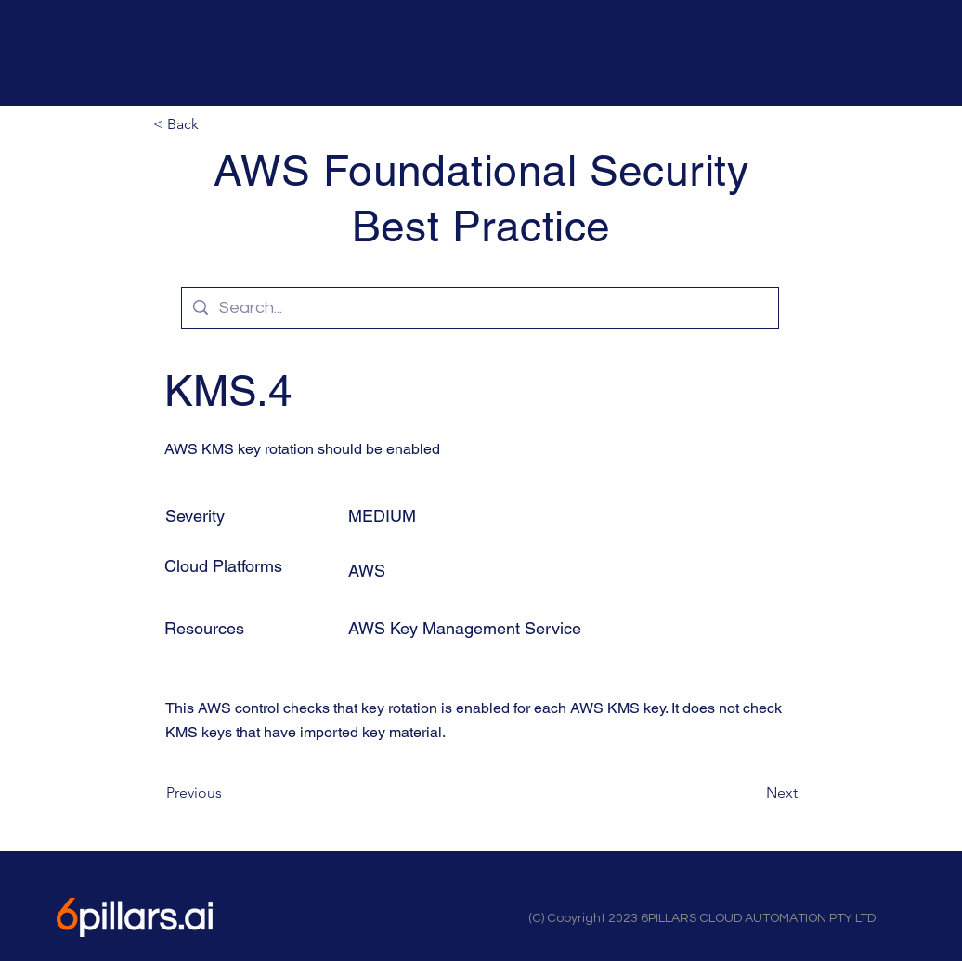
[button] (214, 124)
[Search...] (479, 308)
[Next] (751, 793)
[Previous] (227, 793)
